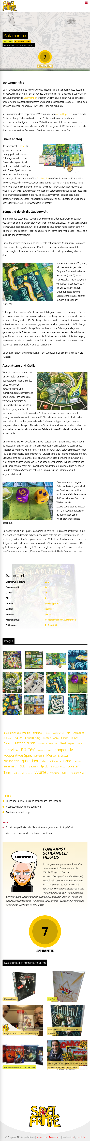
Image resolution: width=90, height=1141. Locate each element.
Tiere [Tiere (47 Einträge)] (7, 772)
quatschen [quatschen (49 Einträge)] (30, 761)
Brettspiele (8, 41)
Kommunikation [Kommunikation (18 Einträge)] (45, 750)
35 (46, 592)
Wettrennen (70, 619)
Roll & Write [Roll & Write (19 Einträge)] (55, 761)
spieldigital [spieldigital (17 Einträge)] (33, 766)
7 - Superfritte (51, 625)
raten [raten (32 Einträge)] (43, 761)
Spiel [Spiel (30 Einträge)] (23, 766)
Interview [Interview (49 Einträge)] (11, 750)
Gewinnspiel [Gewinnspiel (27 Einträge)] (67, 743)
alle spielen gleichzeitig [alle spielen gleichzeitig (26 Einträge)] (17, 732)
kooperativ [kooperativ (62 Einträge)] (64, 749)
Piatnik (48, 609)
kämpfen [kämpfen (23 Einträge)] (39, 755)
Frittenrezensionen (22, 41)
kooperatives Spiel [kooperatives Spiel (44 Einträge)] (18, 755)
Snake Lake (43, 178)
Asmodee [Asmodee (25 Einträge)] (78, 732)
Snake (21, 146)
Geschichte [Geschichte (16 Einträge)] (42, 743)
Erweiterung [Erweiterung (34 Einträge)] (32, 738)
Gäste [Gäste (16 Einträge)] (79, 743)
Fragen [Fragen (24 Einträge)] (7, 743)
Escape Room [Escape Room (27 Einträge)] (50, 738)
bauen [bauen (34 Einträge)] (19, 738)
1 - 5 (47, 587)
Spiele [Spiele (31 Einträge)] (44, 766)
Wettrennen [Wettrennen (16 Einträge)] (27, 773)
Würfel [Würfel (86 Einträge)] (41, 772)
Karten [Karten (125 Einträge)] (28, 749)
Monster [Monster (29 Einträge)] (63, 755)
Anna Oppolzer (64, 114)
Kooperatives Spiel (54, 619)
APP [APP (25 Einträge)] (69, 732)
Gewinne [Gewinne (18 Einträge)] (53, 743)
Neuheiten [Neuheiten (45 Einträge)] (11, 761)
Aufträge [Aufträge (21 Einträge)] (8, 738)
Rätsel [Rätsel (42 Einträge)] (67, 761)
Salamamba (29, 97)
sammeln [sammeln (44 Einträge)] (11, 766)
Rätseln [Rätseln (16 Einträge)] (78, 761)
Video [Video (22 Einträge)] (16, 772)
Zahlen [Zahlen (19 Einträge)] (65, 773)
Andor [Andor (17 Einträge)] (48, 733)
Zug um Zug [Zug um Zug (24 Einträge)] (77, 772)
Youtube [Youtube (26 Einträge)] (54, 773)
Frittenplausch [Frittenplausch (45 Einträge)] (24, 743)
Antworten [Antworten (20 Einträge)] (58, 733)
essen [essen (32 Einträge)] (64, 738)
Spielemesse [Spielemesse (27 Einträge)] (58, 766)
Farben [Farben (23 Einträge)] (74, 737)
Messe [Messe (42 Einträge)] (51, 755)
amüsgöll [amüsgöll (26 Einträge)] (38, 732)
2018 (47, 582)
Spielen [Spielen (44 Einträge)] (73, 766)
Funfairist (9, 45)
